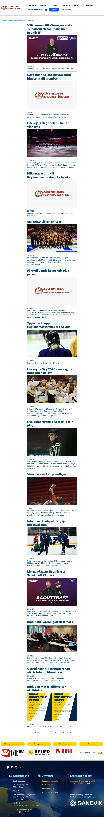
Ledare (55, 5)
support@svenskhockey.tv (23, 812)
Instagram (16, 767)
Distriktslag (91, 5)
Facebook (8, 767)
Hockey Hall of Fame (50, 792)
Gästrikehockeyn (35, 9)
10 (59, 732)
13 (71, 732)
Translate (46, 10)
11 (63, 732)
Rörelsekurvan (47, 785)
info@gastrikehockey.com (29, 805)
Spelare (77, 5)
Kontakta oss (66, 9)
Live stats (54, 9)
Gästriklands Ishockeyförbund (14, 20)
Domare (66, 5)
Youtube (12, 767)
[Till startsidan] (12, 7)
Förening (32, 5)
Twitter (20, 767)
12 (67, 732)
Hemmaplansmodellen (50, 781)
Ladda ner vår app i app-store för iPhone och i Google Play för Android (85, 782)
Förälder (44, 5)
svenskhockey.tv (48, 789)
